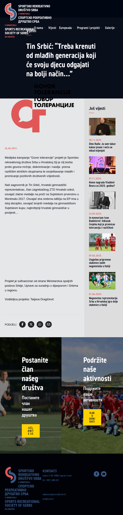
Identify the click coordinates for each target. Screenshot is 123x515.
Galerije (110, 28)
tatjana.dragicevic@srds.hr (54, 494)
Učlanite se (31, 431)
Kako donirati (92, 417)
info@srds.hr (48, 499)
